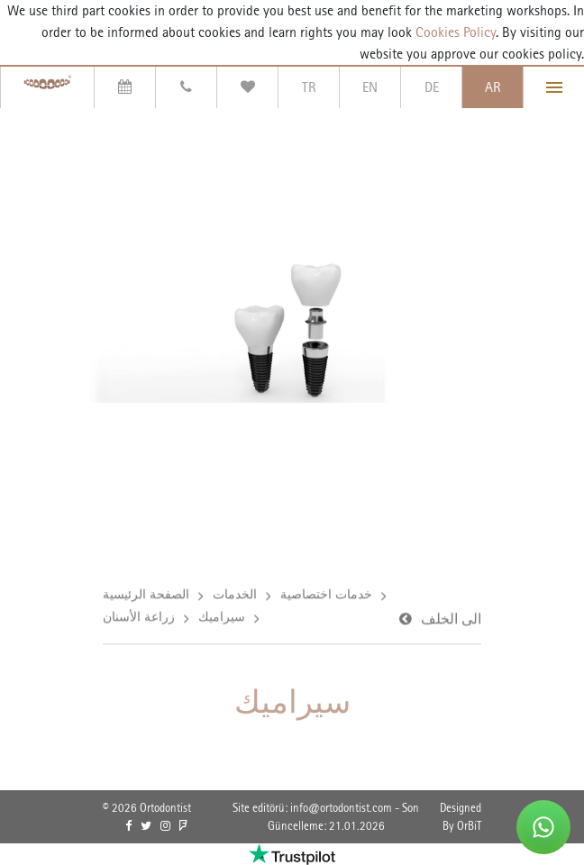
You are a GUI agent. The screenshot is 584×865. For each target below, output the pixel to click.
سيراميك (221, 617)
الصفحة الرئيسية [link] (146, 594)
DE (431, 87)
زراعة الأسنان (139, 617)
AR (493, 87)
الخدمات (235, 594)
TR (309, 87)
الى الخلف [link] (451, 619)
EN (370, 87)
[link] (128, 826)
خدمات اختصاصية (326, 594)
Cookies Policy (454, 32)
